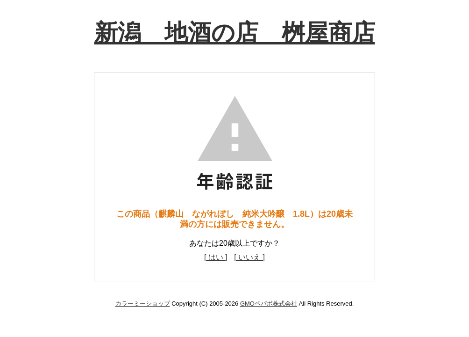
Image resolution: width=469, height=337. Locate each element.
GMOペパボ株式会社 (268, 303)
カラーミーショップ (142, 303)
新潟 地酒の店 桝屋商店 (234, 33)
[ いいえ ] (249, 257)
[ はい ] (215, 257)
